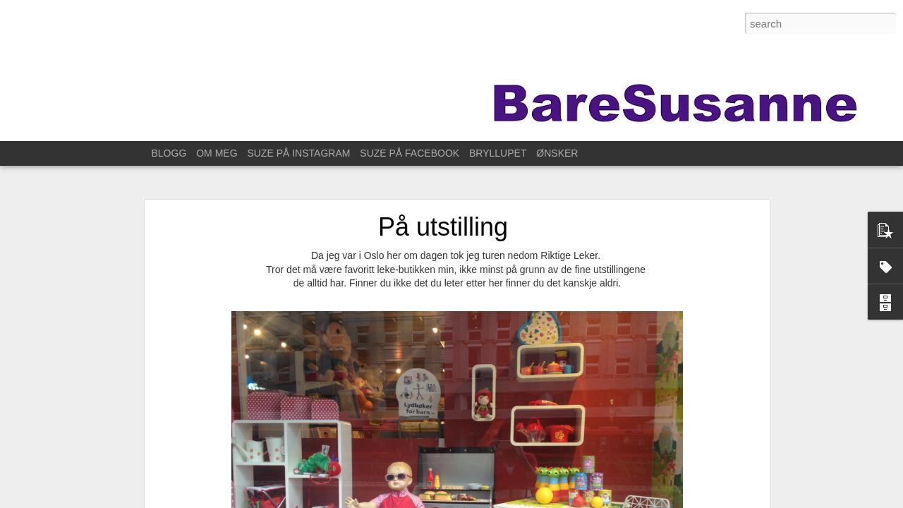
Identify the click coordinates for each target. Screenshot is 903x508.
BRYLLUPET (497, 153)
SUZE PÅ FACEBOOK (409, 153)
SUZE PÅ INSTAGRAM (298, 153)
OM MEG (216, 153)
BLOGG (169, 153)
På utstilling (443, 226)
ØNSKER (557, 153)
